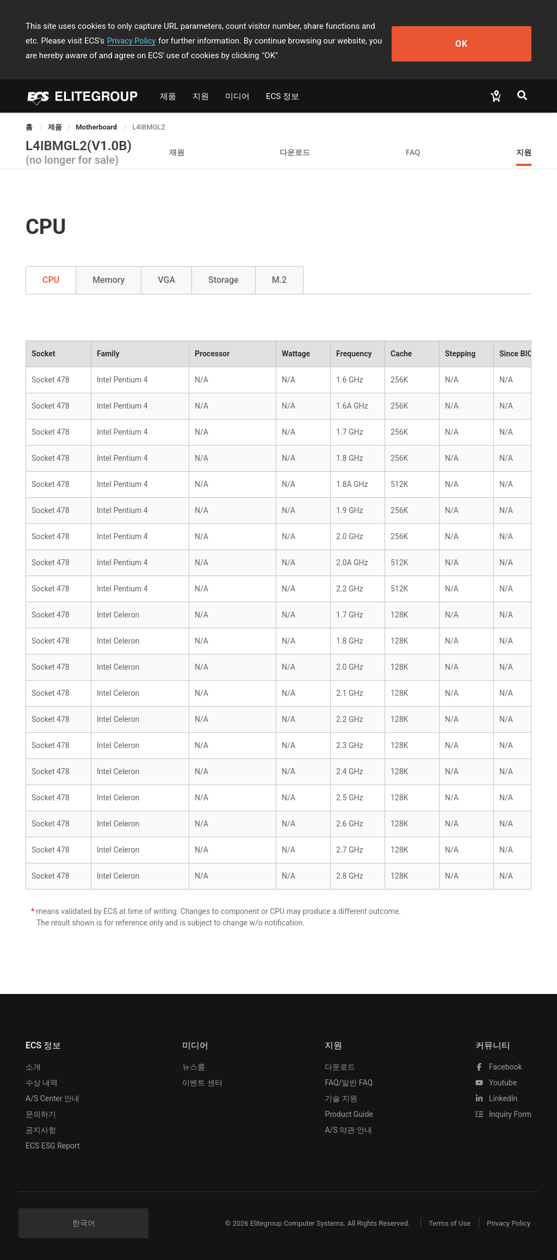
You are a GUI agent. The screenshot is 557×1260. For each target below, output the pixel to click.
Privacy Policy (73, 41)
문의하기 (41, 1114)
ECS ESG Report (53, 1145)
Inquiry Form (503, 1114)
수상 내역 (42, 1082)
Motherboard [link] (97, 127)
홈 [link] (30, 127)
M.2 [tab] (279, 280)
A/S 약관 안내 (348, 1130)
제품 (168, 96)
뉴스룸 (193, 1067)
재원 (176, 152)
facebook (498, 1067)
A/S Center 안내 (52, 1098)
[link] (55, 127)
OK (492, 41)
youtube (496, 1082)
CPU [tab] (50, 280)
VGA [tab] (166, 280)
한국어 (83, 1223)
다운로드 (295, 152)
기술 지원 (341, 1098)
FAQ (413, 152)
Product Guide (349, 1114)
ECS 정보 (282, 96)
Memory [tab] (108, 280)
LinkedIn (496, 1098)
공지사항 (41, 1130)
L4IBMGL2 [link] (148, 127)
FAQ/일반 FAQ (349, 1082)
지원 (201, 96)
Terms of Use (441, 1223)
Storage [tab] (223, 280)
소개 (33, 1067)
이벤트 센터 (202, 1082)
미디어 (237, 96)
